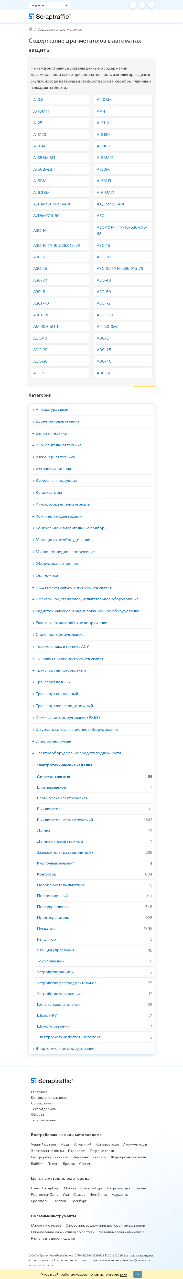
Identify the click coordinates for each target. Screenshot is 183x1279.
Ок (137, 1274)
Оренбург (78, 1201)
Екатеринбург (91, 1188)
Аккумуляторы (135, 1144)
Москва (70, 1188)
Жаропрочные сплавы (129, 1157)
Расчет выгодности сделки (53, 1238)
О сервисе (39, 1092)
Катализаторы (107, 1144)
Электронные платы (47, 1151)
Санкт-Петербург (45, 1188)
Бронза (69, 1163)
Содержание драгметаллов (60, 29)
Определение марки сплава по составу (62, 1232)
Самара (79, 1194)
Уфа (66, 1194)
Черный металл (43, 1144)
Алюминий (82, 1144)
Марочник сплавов (46, 1225)
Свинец (85, 1163)
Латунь (53, 1163)
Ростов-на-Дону (44, 1194)
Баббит (37, 1163)
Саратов (59, 1201)
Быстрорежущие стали (49, 1157)
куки (123, 1274)
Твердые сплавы (103, 1151)
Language (37, 5)
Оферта (37, 1114)
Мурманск (119, 1194)
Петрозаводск (118, 1188)
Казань (140, 1188)
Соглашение (41, 1103)
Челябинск (98, 1194)
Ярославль (39, 1201)
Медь (65, 1144)
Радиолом (76, 1151)
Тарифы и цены (43, 1120)
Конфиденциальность (49, 1097)
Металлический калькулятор (121, 1232)
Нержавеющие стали (89, 1157)
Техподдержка (43, 1109)
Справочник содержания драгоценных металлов (105, 1225)
